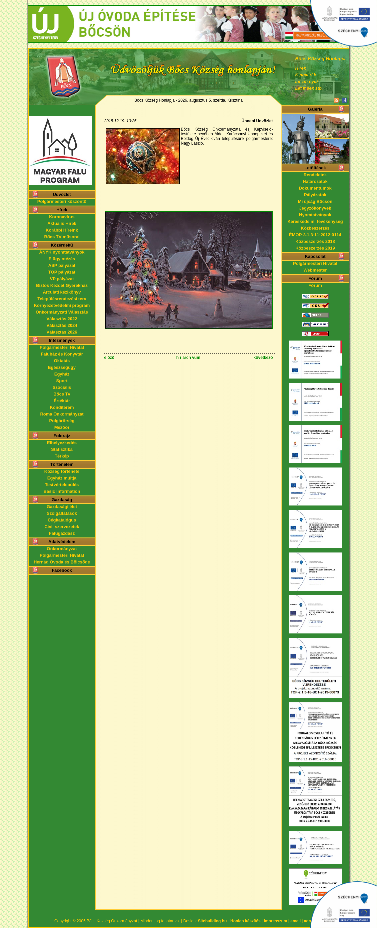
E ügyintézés (62, 258)
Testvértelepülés (62, 484)
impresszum (275, 921)
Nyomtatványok (315, 214)
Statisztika (61, 449)
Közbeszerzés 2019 (315, 248)
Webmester (315, 270)
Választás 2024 (62, 325)
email (295, 921)
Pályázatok (315, 194)
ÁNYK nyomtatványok (62, 252)
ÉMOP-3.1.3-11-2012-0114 (315, 234)
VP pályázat (62, 278)
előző (109, 357)
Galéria (315, 109)
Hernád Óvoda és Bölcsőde (62, 561)
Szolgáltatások (62, 513)
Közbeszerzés (315, 228)
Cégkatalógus (62, 519)
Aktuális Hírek (61, 223)
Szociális (62, 387)
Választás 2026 (62, 332)
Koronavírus (62, 216)
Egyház (62, 374)
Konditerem (62, 407)
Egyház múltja (61, 477)
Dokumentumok (315, 188)
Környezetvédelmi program (62, 305)
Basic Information (62, 491)
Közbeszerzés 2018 (315, 241)
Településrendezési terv (61, 298)
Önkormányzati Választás (62, 312)
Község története (61, 471)
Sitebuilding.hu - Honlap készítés (229, 921)
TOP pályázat (61, 272)
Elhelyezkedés (62, 442)
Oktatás (62, 360)
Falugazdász (62, 533)
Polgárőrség (62, 420)
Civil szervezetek (61, 526)
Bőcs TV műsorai (61, 236)
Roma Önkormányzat (61, 414)
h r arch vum (188, 357)
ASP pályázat (61, 265)
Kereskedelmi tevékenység (315, 221)
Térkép (62, 456)
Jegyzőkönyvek (315, 208)
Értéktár (62, 400)
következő (263, 357)
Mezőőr (62, 427)
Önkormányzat (62, 548)
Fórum (315, 285)
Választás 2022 (62, 318)
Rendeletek (315, 174)
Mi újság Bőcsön (315, 201)
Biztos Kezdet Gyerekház (62, 285)
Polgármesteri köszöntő (61, 201)
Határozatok (315, 181)
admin (310, 921)
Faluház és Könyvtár (62, 354)
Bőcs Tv (61, 394)
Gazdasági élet (62, 506)
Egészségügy (62, 367)
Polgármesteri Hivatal (62, 347)
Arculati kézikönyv (62, 292)
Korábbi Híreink (62, 230)
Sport (62, 380)
